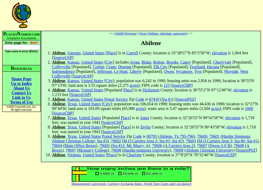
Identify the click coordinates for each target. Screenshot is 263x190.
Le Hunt (121, 71)
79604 (57, 145)
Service (122, 99)
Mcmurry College (93, 150)
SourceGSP (62, 57)
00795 (152, 136)
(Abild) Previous (125, 33)
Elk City (160, 67)
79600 (202, 136)
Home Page (22, 79)
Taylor (145, 127)
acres (134, 85)
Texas (72, 104)
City (109, 62)
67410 (154, 99)
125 (166, 85)
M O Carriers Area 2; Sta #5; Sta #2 (153, 141)
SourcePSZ (185, 99)
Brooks (172, 62)
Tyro (198, 71)
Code (140, 99)
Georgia (73, 53)
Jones (144, 118)
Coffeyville (61, 67)
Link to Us (21, 97)
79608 (239, 145)
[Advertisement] (151, 15)
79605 (104, 145)
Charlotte (134, 155)
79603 (191, 141)
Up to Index (21, 83)
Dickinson (151, 90)
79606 (157, 145)
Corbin (98, 67)
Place (111, 53)
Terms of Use (21, 102)
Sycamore (184, 71)
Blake (146, 62)
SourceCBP (181, 85)
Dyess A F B (220, 145)
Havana (213, 67)
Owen (169, 71)
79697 (70, 150)
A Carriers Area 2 (179, 145)
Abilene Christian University (209, 150)
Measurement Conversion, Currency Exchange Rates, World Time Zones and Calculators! (131, 184)
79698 (116, 150)
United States (94, 53)
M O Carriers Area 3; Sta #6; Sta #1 (228, 141)
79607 (202, 145)
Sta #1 (167, 99)
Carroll (132, 53)
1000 (249, 108)
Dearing (125, 67)
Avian (134, 62)
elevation (219, 53)
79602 (116, 141)
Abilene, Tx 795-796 (176, 136)
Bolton (158, 62)
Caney (185, 62)
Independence (63, 71)
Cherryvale (222, 62)
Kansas (73, 62)
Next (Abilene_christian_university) (163, 33)
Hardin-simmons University (147, 150)
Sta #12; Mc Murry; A (130, 145)
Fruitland (197, 67)
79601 (214, 136)
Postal (109, 99)
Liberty (136, 71)
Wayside (231, 71)
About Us (21, 88)
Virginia (74, 155)
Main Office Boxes (80, 145)
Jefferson (104, 71)
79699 (178, 150)
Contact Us (21, 93)
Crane (111, 67)
